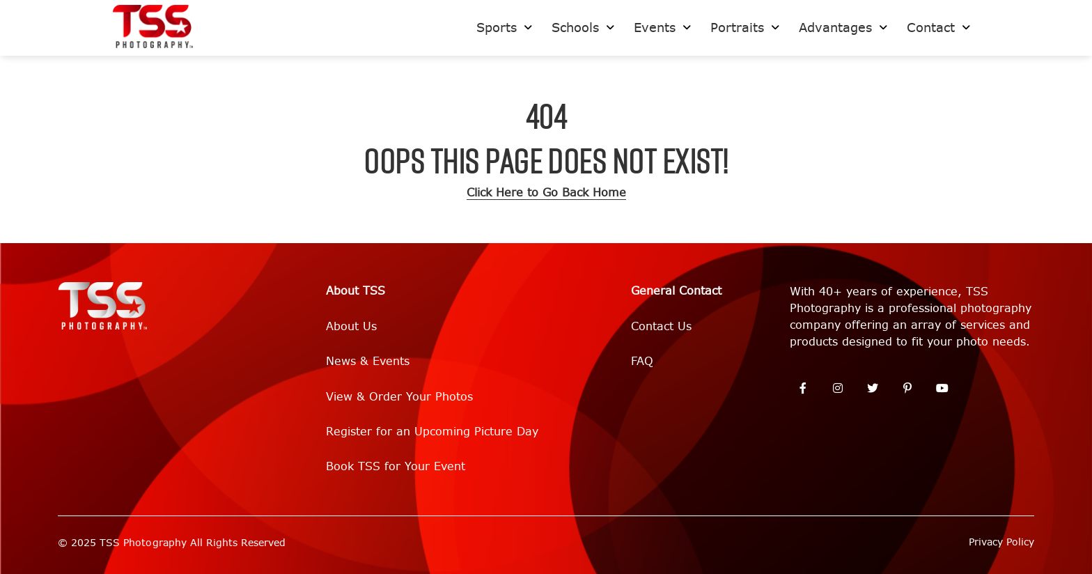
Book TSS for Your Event (395, 466)
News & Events (368, 361)
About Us (351, 326)
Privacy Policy (1001, 542)
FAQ (642, 361)
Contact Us (661, 326)
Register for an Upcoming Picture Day (432, 431)
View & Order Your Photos (399, 396)
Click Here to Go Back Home (546, 192)
